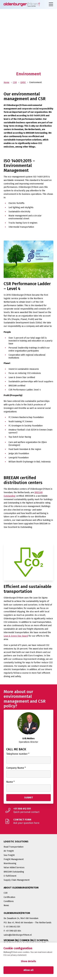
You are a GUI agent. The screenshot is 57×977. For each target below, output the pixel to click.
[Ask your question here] (28, 821)
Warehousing (10, 863)
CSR (15, 82)
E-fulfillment (10, 876)
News (6, 905)
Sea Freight (9, 855)
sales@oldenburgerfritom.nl (18, 935)
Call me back (16, 749)
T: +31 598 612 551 (12, 926)
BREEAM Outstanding (14, 871)
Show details (28, 961)
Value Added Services (14, 867)
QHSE (23, 82)
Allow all (28, 970)
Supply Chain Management (16, 880)
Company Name (16, 767)
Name (10, 781)
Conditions (9, 901)
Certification (9, 897)
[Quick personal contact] (28, 810)
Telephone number (17, 753)
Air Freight (9, 851)
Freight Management (14, 859)
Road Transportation (13, 847)
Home (6, 82)
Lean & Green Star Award (16, 636)
